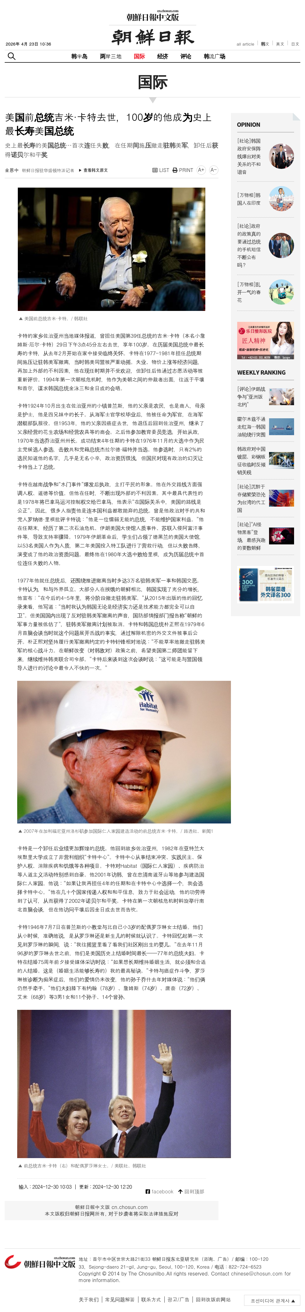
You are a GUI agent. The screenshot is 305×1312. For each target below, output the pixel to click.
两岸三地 (111, 56)
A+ (201, 169)
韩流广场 (214, 56)
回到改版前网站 (213, 1299)
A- (214, 169)
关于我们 (89, 1299)
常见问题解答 (120, 1299)
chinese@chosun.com (257, 1273)
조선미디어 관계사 (270, 1300)
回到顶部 (191, 1191)
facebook (159, 1191)
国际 (139, 56)
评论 (185, 56)
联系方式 (151, 1299)
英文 (280, 44)
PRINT (182, 170)
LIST (160, 170)
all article (245, 44)
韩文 (265, 44)
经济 (162, 56)
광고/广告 (179, 1299)
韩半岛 (79, 56)
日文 (295, 44)
